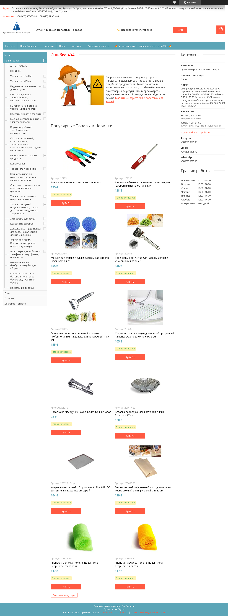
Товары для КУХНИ (21, 76)
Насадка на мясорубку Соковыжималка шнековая (81, 412)
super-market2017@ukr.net (195, 132)
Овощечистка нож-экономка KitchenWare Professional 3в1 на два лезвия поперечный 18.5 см (80, 336)
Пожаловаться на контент (114, 612)
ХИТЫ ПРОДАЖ (18, 65)
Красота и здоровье (21, 223)
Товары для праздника (23, 168)
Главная (10, 46)
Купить (66, 203)
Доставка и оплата (98, 46)
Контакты (76, 46)
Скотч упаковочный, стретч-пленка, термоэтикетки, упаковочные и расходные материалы (25, 144)
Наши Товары (28, 46)
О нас (62, 46)
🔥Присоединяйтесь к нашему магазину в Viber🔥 (143, 46)
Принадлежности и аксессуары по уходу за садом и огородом (23, 177)
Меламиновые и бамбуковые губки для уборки (23, 265)
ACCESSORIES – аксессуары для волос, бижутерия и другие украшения (25, 231)
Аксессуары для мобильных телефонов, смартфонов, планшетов (26, 254)
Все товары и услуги (64, 595)
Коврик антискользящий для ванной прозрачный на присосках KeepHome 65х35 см (144, 335)
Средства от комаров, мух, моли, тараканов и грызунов (25, 188)
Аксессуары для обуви (22, 218)
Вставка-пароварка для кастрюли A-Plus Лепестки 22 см (139, 413)
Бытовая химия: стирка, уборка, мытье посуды (23, 107)
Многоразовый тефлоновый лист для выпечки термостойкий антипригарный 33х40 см (143, 489)
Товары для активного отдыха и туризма (23, 198)
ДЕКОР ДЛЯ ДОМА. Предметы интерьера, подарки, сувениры (23, 243)
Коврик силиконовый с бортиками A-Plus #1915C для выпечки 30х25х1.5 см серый (80, 489)
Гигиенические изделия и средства (24, 157)
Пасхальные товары (22, 287)
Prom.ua (130, 606)
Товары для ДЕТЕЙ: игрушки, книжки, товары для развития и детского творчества (24, 209)
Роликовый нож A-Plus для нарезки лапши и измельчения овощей (141, 259)
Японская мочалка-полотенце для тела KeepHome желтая (139, 564)
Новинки (49, 46)
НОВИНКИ (15, 71)
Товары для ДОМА (20, 81)
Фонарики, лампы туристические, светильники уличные (23, 97)
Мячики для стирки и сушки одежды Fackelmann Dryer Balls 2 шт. (80, 259)
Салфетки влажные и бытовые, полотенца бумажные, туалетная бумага (22, 278)
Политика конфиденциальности (148, 612)
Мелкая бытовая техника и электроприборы (25, 120)
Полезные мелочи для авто (26, 113)
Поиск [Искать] (180, 30)
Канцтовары (17, 163)
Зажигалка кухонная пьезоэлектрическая (76, 182)
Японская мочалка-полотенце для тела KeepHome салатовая (75, 564)
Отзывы (9, 298)
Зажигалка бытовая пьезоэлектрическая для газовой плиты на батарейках (142, 184)
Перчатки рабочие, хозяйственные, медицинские (21, 130)
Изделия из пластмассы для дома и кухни (26, 88)
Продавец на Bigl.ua (114, 609)
